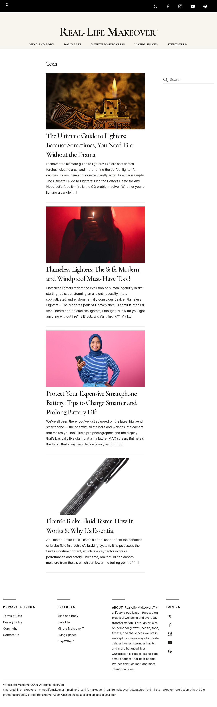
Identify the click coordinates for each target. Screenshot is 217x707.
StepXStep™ (177, 44)
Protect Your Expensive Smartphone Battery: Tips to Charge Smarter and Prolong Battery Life (91, 402)
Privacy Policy (13, 622)
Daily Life (72, 44)
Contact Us (11, 635)
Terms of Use (12, 616)
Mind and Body (42, 44)
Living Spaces (146, 44)
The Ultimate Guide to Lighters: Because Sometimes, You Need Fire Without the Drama (89, 145)
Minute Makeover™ (108, 44)
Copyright (10, 628)
